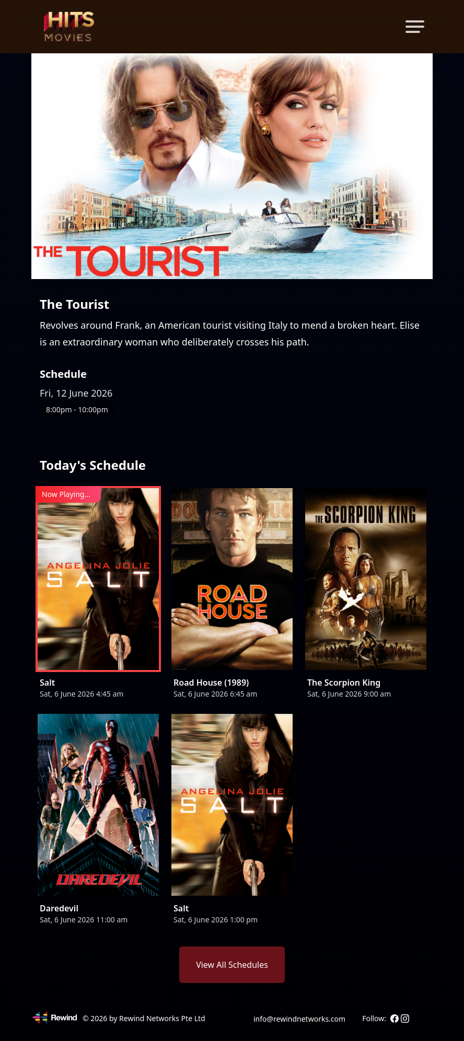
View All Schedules (232, 964)
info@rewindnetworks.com (299, 1019)
